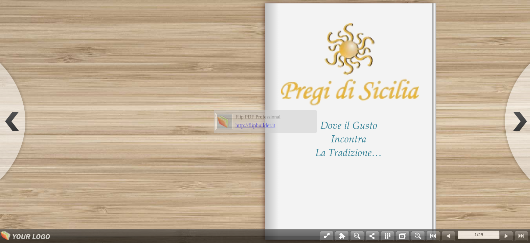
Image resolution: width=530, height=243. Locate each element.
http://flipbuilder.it (255, 125)
